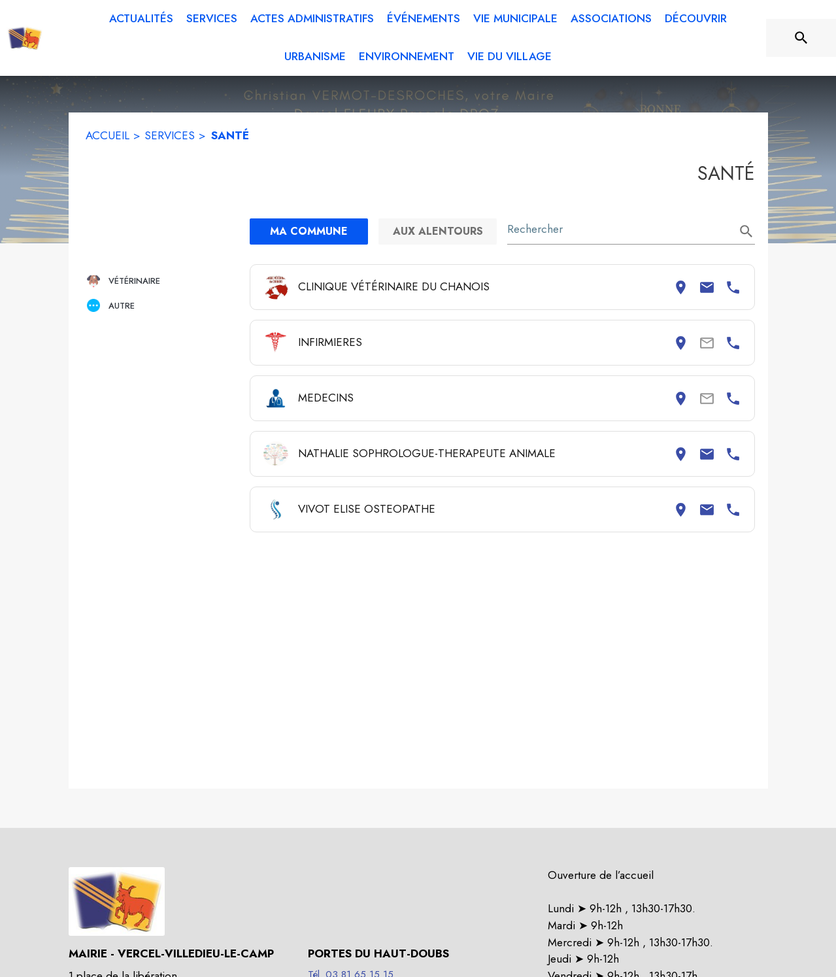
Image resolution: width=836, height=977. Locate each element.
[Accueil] (25, 38)
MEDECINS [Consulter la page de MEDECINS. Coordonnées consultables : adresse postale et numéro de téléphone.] (326, 397)
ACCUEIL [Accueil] (107, 135)
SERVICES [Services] (169, 135)
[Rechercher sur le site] (801, 37)
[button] (163, 281)
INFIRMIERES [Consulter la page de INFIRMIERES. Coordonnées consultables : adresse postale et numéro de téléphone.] (330, 342)
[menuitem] (141, 19)
